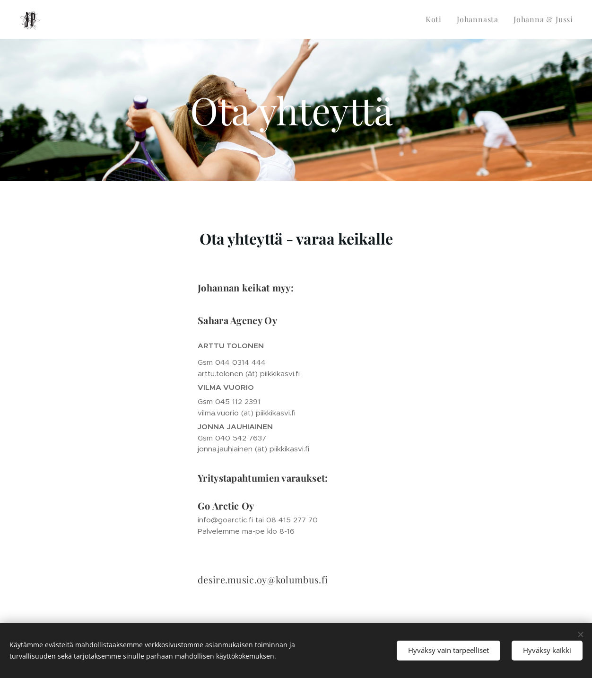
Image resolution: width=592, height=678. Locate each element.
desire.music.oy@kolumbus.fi (263, 579)
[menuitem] (436, 19)
